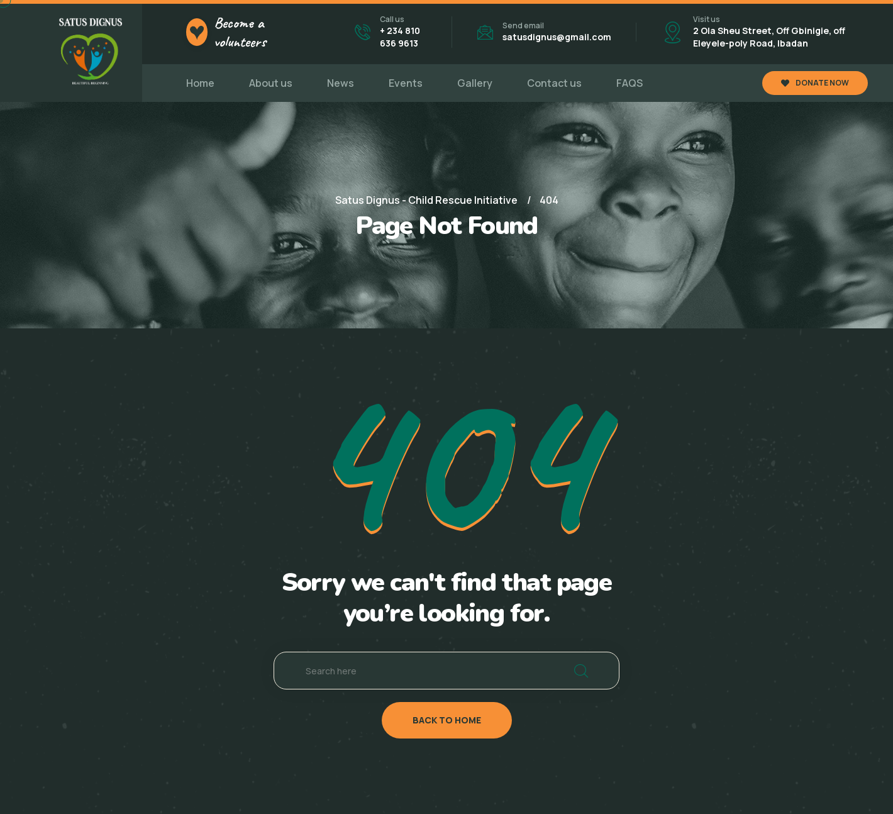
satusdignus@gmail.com (556, 37)
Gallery (474, 83)
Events (406, 83)
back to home (447, 720)
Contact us (554, 83)
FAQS (629, 83)
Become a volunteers (240, 32)
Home (200, 83)
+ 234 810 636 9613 (400, 37)
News (340, 83)
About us (270, 83)
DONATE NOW (815, 82)
